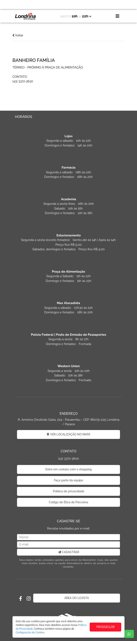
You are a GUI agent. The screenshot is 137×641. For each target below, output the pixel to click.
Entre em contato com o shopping (68, 469)
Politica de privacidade (68, 491)
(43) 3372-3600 (68, 458)
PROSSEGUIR (105, 627)
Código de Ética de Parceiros (68, 502)
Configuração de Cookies (30, 632)
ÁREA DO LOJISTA (76, 598)
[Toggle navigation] (117, 16)
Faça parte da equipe (68, 480)
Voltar (17, 35)
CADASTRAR (68, 552)
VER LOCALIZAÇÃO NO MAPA (68, 434)
